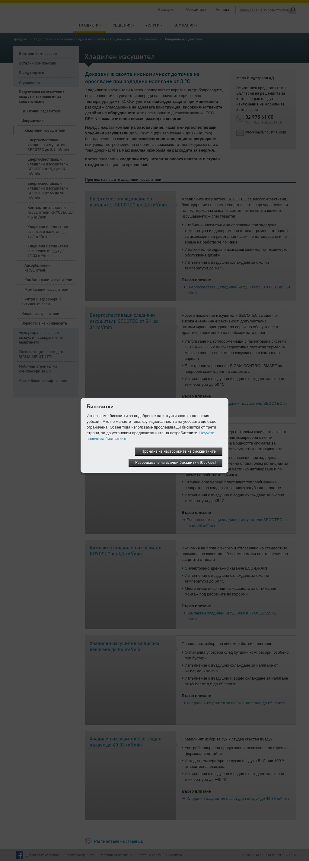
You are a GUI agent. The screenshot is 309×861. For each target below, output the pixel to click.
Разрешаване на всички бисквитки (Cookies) (175, 463)
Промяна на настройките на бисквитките (179, 452)
